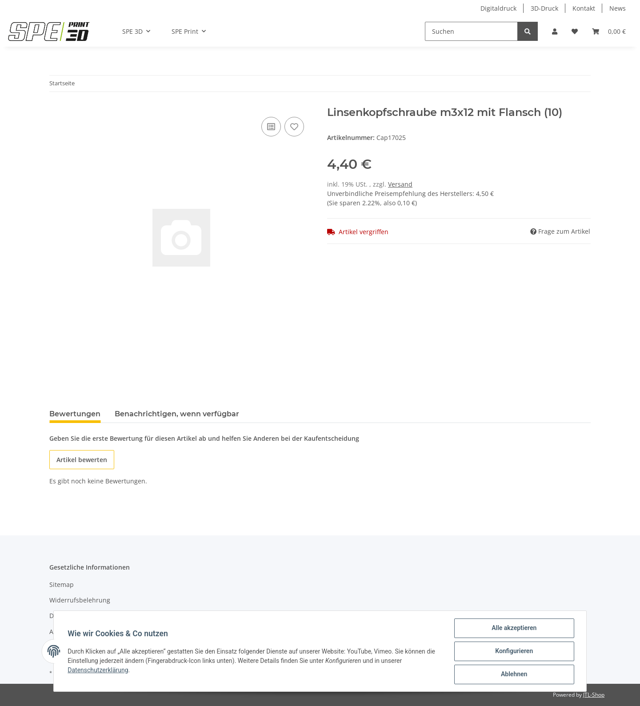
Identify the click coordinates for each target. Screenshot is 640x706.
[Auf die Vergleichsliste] (271, 126)
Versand (400, 184)
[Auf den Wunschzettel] (294, 126)
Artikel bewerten (81, 459)
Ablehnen (513, 674)
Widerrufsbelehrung (79, 600)
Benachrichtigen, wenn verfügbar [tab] (177, 414)
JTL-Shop (593, 694)
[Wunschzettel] (574, 31)
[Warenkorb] (609, 31)
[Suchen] (471, 31)
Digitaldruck (498, 8)
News (617, 8)
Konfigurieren (513, 651)
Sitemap (61, 584)
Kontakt (583, 8)
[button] (554, 31)
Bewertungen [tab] (74, 414)
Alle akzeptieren (513, 628)
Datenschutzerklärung (98, 670)
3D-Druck (544, 8)
